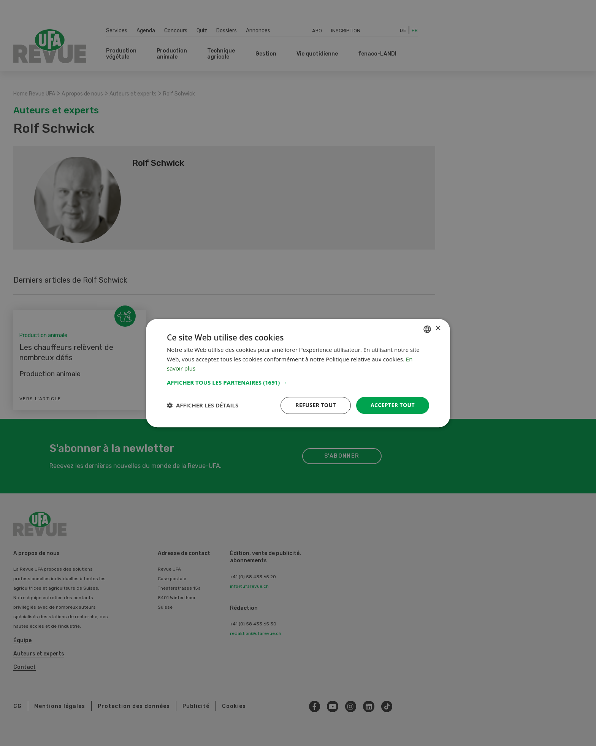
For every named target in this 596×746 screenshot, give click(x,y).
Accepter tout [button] (393, 405)
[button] (298, 382)
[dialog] (298, 373)
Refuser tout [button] (315, 405)
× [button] (438, 328)
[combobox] (427, 329)
